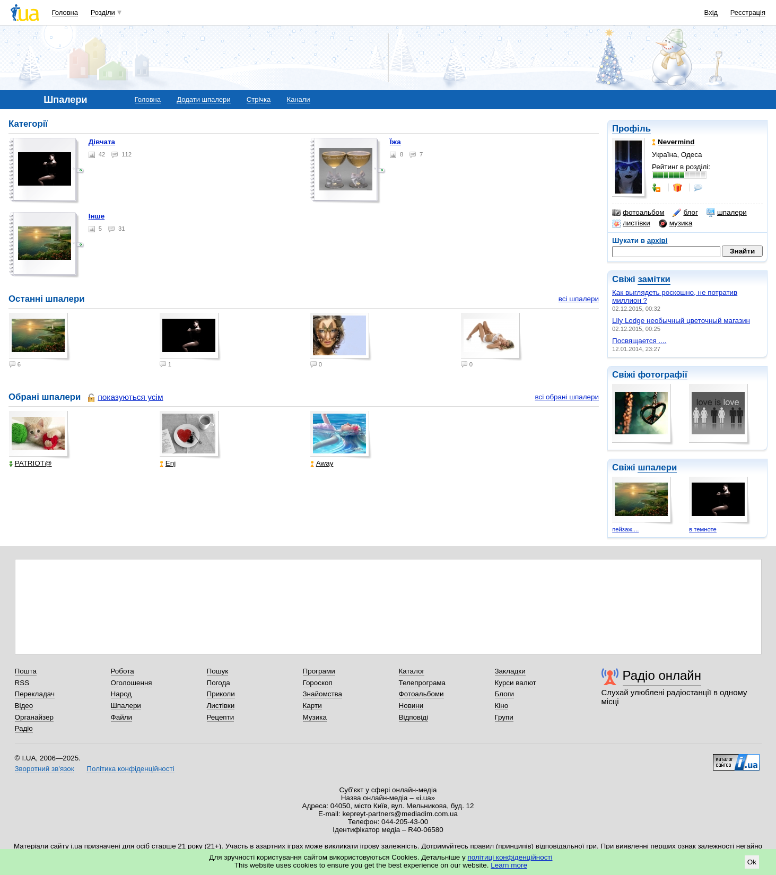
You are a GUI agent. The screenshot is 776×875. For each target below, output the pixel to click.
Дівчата (102, 142)
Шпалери (126, 706)
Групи (504, 717)
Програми (319, 671)
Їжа (395, 142)
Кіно (502, 706)
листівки (631, 223)
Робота (122, 671)
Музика (315, 717)
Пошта (26, 671)
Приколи (221, 694)
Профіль (631, 129)
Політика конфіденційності (130, 769)
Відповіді (414, 717)
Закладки (510, 671)
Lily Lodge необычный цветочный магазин (681, 321)
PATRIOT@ (30, 463)
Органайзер (34, 717)
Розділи (103, 12)
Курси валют (515, 683)
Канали (298, 99)
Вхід (711, 12)
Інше (97, 216)
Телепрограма (422, 683)
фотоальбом (638, 212)
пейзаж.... (625, 529)
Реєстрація (747, 12)
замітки (654, 279)
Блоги (505, 694)
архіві (657, 240)
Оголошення (131, 683)
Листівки (221, 706)
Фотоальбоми (421, 694)
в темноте (703, 529)
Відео (24, 706)
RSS (22, 683)
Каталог (412, 671)
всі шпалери (579, 299)
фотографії (662, 375)
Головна (65, 12)
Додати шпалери (203, 99)
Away (322, 463)
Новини (411, 706)
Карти (312, 706)
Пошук (218, 671)
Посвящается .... (639, 341)
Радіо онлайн (662, 675)
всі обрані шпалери (567, 397)
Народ (121, 694)
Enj (168, 463)
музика (675, 223)
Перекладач (35, 694)
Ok (751, 862)
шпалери (727, 212)
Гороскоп (318, 683)
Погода (218, 683)
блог (685, 212)
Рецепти (220, 717)
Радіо (24, 728)
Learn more (509, 865)
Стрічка (259, 99)
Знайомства (323, 694)
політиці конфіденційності (510, 857)
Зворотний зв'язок (44, 769)
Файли (122, 717)
